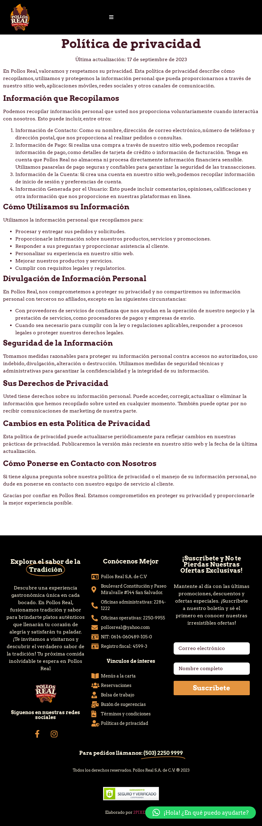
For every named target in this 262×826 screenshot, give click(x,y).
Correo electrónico (197, 639)
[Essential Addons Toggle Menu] (111, 17)
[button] (200, 812)
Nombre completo (196, 660)
